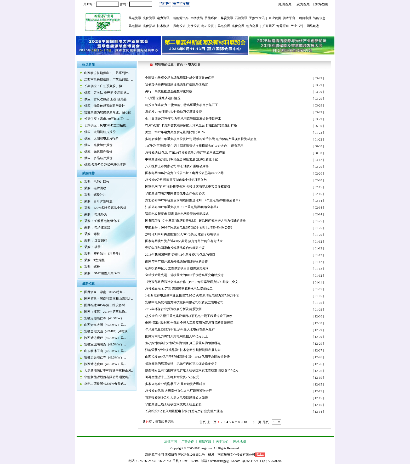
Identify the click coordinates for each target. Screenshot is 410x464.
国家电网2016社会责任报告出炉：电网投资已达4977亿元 (184, 173)
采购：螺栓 (92, 234)
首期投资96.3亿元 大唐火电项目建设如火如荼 (176, 397)
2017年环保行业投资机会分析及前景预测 (173, 309)
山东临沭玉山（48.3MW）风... (105, 351)
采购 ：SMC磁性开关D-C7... (103, 273)
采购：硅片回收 (95, 188)
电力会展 (252, 26)
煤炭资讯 (227, 18)
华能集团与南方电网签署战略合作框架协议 (175, 193)
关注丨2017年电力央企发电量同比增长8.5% (175, 132)
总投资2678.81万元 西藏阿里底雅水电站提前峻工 (179, 288)
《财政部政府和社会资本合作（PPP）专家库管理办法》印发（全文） (193, 282)
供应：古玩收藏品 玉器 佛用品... (106, 99)
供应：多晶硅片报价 (98, 158)
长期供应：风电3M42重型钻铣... (106, 125)
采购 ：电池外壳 (95, 214)
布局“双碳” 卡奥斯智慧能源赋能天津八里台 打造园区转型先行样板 (191, 125)
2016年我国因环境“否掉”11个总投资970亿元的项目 (180, 254)
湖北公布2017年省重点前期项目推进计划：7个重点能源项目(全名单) (192, 200)
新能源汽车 (181, 18)
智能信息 (319, 18)
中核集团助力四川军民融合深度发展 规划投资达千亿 (181, 159)
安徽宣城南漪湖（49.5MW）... (105, 344)
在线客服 (205, 441)
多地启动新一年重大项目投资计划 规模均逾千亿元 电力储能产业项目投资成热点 (201, 139)
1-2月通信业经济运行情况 (163, 98)
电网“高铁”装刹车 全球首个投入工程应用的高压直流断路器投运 (189, 323)
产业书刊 (297, 26)
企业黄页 (275, 18)
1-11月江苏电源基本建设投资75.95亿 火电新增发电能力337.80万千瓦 (192, 295)
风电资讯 (135, 18)
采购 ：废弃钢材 (95, 240)
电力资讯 (163, 18)
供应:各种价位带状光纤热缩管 (105, 164)
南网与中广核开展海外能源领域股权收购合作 (176, 261)
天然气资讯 (257, 18)
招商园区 (268, 26)
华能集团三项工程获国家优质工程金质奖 (173, 404)
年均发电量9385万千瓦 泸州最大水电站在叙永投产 (180, 329)
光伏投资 (193, 26)
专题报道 (282, 26)
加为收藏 (321, 4)
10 (245, 422)
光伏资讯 (149, 18)
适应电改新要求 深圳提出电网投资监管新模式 (177, 214)
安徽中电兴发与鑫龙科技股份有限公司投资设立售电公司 (184, 302)
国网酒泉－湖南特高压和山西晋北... (109, 298)
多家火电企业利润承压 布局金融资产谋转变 (175, 384)
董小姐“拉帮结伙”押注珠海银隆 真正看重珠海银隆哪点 (183, 343)
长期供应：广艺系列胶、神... (104, 86)
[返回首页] (285, 4)
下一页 (256, 422)
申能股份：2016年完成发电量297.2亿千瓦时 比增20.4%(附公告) (188, 227)
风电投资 (179, 26)
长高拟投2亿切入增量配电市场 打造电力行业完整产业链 (184, 411)
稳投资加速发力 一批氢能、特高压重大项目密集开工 (181, 105)
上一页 (212, 422)
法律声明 (170, 441)
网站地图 (239, 441)
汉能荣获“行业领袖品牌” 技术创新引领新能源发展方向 (183, 350)
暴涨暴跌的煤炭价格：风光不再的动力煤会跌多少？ (181, 363)
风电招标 (135, 26)
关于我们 (222, 441)
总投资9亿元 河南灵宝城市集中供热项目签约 (176, 180)
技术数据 (163, 26)
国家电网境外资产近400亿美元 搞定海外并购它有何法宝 (184, 241)
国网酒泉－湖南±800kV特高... (104, 292)
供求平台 (289, 18)
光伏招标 (149, 26)
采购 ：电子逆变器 (97, 227)
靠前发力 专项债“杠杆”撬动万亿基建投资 (173, 112)
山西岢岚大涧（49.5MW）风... (105, 325)
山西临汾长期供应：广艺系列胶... (107, 73)
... (249, 422)
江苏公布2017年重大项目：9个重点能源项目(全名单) (181, 207)
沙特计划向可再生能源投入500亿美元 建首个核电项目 (182, 234)
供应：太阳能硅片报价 (100, 132)
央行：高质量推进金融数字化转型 (168, 91)
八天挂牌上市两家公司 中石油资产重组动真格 (177, 166)
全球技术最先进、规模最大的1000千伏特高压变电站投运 (184, 275)
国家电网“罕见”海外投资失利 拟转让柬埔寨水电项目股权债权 (187, 186)
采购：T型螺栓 (94, 260)
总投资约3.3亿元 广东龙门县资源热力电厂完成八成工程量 (185, 152)
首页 (203, 422)
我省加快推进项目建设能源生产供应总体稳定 (176, 84)
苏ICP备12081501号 (191, 454)
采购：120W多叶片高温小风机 (105, 208)
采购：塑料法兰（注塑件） (103, 253)
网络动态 (313, 26)
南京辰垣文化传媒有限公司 (236, 454)
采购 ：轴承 (92, 247)
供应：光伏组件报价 (98, 145)
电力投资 (207, 26)
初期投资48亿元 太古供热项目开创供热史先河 (177, 268)
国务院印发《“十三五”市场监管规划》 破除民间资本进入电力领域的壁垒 (195, 220)
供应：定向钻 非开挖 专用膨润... (106, 92)
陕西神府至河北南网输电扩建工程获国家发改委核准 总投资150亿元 (191, 370)
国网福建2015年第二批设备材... (105, 305)
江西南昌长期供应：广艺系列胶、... (109, 79)
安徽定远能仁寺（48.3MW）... (105, 318)
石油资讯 (241, 18)
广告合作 (187, 441)
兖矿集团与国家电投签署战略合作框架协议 (175, 248)
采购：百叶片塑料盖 (98, 201)
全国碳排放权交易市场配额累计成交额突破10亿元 (179, 78)
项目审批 (305, 18)
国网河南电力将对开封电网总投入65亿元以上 (176, 336)
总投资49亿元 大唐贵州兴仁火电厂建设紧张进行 (178, 391)
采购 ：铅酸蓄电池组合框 (101, 221)
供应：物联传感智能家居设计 (104, 106)
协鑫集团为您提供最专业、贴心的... (109, 112)
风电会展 (224, 26)
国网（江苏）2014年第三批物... (105, 312)
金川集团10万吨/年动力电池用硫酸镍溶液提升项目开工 (183, 118)
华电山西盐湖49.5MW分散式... (105, 383)
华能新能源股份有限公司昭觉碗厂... (109, 377)
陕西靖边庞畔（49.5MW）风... (105, 338)
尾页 (266, 422)
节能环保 (210, 18)
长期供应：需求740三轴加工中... (106, 119)
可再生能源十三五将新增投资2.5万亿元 (172, 377)
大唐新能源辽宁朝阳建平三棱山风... (109, 370)
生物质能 (196, 18)
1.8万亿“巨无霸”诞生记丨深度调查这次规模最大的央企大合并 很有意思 (194, 146)
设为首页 (303, 4)
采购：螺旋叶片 (95, 195)
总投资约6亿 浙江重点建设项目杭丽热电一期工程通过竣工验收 (188, 316)
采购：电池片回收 (96, 181)
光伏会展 (238, 26)
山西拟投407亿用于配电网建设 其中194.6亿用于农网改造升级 (187, 357)
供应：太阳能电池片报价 (101, 138)
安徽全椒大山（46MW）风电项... (107, 331)
